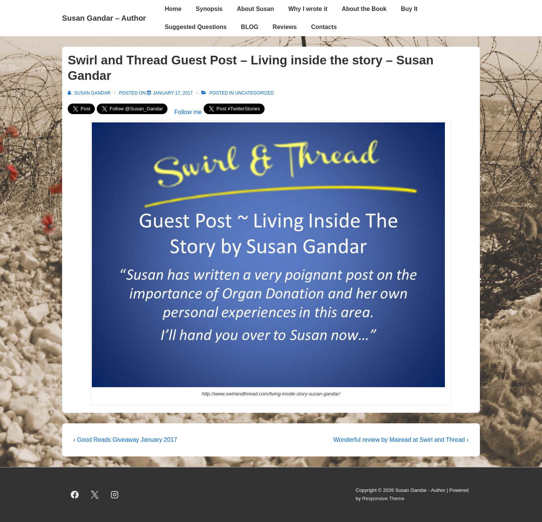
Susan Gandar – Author (104, 18)
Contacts (323, 27)
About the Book (364, 9)
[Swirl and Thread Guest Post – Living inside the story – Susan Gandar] (173, 93)
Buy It (409, 9)
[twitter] (95, 494)
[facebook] (75, 494)
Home (173, 9)
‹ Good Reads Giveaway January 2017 (125, 440)
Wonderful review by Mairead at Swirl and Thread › (401, 440)
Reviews (285, 27)
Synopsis (209, 9)
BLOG (249, 27)
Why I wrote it (307, 9)
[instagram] (115, 494)
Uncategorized (254, 93)
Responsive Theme (383, 498)
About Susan (255, 9)
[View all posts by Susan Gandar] (90, 93)
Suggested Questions (196, 27)
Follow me (188, 112)
